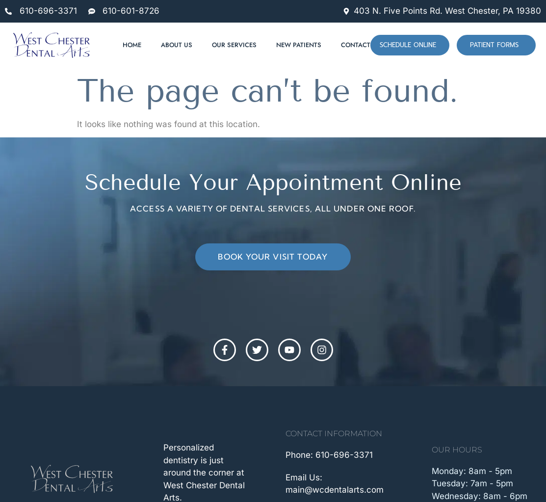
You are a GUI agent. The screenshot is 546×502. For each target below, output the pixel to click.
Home (132, 45)
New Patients (298, 45)
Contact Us (361, 45)
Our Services (234, 45)
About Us (176, 45)
